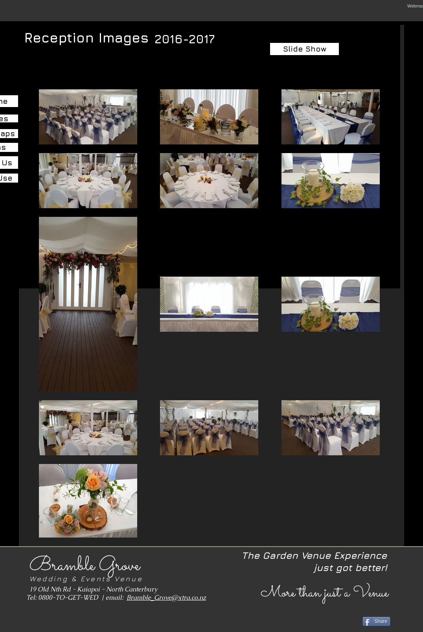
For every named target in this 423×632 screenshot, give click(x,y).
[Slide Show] (304, 49)
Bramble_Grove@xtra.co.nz (166, 597)
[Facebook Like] (46, 621)
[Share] (376, 621)
